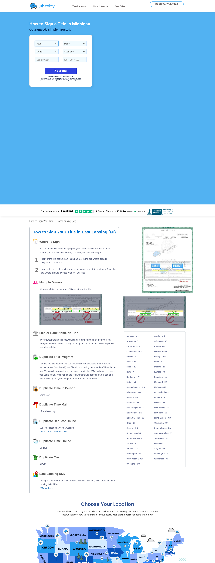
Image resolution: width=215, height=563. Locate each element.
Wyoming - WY (133, 464)
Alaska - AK (159, 336)
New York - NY (160, 413)
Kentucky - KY (133, 377)
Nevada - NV (160, 403)
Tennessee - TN (161, 438)
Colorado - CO (160, 346)
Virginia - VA (160, 448)
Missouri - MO (133, 397)
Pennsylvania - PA (162, 428)
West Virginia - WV (135, 459)
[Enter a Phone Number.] (75, 59)
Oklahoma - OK (161, 423)
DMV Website (46, 488)
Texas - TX (131, 443)
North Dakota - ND (162, 418)
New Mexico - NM (134, 413)
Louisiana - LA (160, 377)
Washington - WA (134, 453)
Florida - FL (132, 357)
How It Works (100, 6)
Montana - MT (160, 397)
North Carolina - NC (135, 418)
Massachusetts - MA (136, 387)
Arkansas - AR (160, 341)
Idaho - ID (158, 362)
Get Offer (120, 6)
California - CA (133, 346)
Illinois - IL (131, 367)
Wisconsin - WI (161, 459)
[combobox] (47, 43)
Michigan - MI (160, 387)
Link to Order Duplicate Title (53, 431)
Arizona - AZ (132, 341)
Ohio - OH (131, 423)
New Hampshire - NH (136, 408)
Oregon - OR (132, 428)
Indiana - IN (159, 367)
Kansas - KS (160, 372)
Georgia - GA (160, 357)
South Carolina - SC (163, 433)
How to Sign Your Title (41, 221)
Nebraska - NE (133, 403)
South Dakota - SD (135, 438)
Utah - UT (158, 443)
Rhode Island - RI (134, 433)
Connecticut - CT (134, 351)
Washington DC (161, 453)
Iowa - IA (131, 372)
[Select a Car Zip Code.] (47, 59)
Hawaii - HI (131, 362)
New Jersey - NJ (161, 408)
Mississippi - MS (161, 392)
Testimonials (79, 6)
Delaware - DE (160, 351)
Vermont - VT (132, 448)
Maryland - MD (160, 382)
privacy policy (72, 78)
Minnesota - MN (134, 392)
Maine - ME (132, 382)
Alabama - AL (133, 336)
